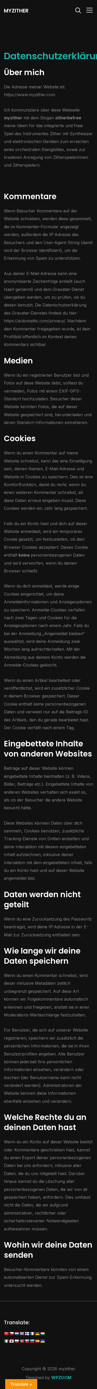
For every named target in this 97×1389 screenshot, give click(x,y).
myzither (16, 10)
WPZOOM (61, 1377)
